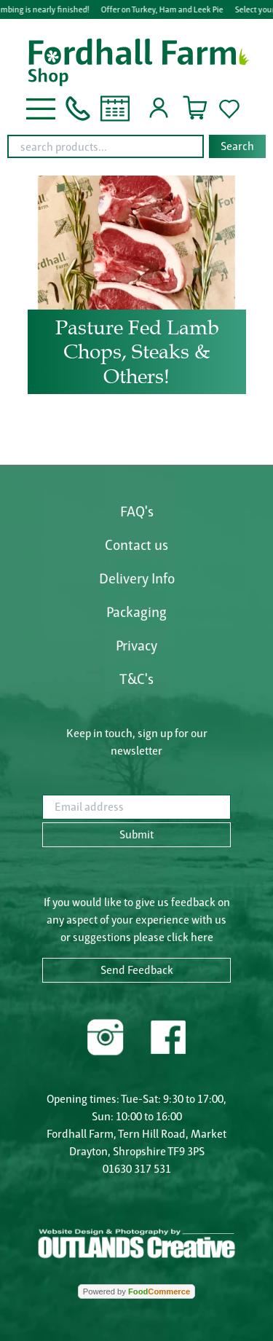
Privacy (136, 645)
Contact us (136, 545)
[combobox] (136, 146)
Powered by (136, 1291)
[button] (40, 107)
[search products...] (105, 146)
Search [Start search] (237, 146)
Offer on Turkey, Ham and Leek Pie (162, 9)
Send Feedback (136, 970)
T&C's (136, 679)
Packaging (136, 612)
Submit (136, 834)
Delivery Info (137, 578)
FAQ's (137, 511)
